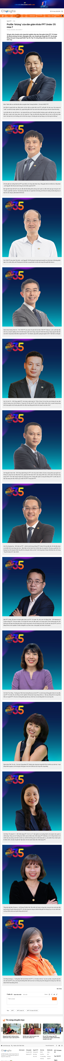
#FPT (12, 1006)
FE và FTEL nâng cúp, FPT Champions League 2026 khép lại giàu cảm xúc (51, 1034)
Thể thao (26, 15)
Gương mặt (35, 1048)
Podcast (49, 1052)
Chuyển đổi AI (29, 1048)
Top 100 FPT (57, 1052)
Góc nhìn (35, 1052)
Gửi (54, 998)
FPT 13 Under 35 (39, 15)
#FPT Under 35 (20, 1006)
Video (48, 1048)
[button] (62, 1025)
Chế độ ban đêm (58, 15)
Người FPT (17, 15)
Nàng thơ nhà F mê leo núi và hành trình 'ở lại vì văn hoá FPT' (11, 1033)
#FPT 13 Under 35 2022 (32, 1006)
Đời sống (35, 1050)
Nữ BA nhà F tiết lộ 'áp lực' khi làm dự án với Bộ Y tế (31, 1033)
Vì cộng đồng (43, 1052)
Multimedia (32, 15)
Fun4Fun (42, 1050)
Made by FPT (29, 1050)
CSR (52, 15)
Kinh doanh (6, 15)
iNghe (49, 15)
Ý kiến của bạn (32, 999)
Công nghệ (11, 15)
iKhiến (41, 1048)
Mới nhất (25, 994)
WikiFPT (49, 1054)
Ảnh (14, 21)
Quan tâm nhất (17, 994)
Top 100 (44, 15)
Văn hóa (22, 15)
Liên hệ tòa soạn (5, 1041)
